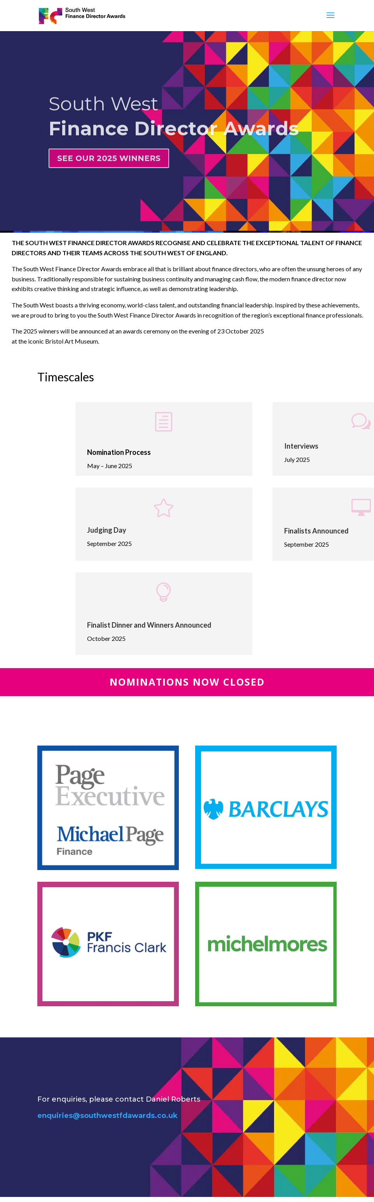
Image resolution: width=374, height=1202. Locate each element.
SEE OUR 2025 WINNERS (109, 166)
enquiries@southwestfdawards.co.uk (107, 1115)
